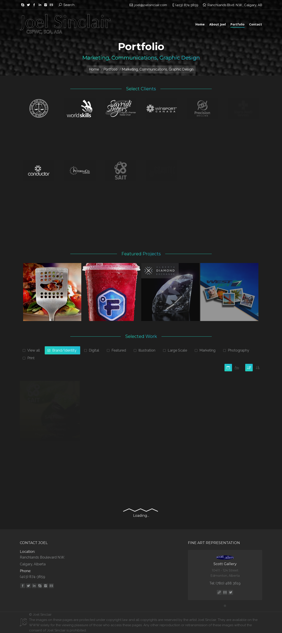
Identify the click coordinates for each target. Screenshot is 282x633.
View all (33, 350)
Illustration (146, 350)
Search (68, 5)
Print (31, 358)
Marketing (207, 350)
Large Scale (177, 350)
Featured (118, 350)
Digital (94, 350)
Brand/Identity (64, 350)
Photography (238, 350)
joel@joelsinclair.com (150, 5)
